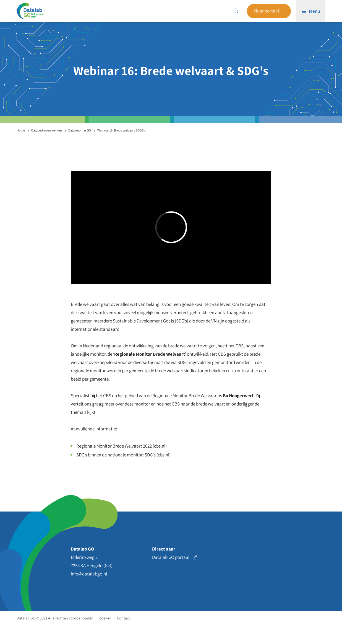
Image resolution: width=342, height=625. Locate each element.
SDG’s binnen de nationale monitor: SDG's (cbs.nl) (123, 455)
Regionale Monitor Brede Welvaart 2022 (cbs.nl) (121, 446)
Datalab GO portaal (174, 557)
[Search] (235, 11)
